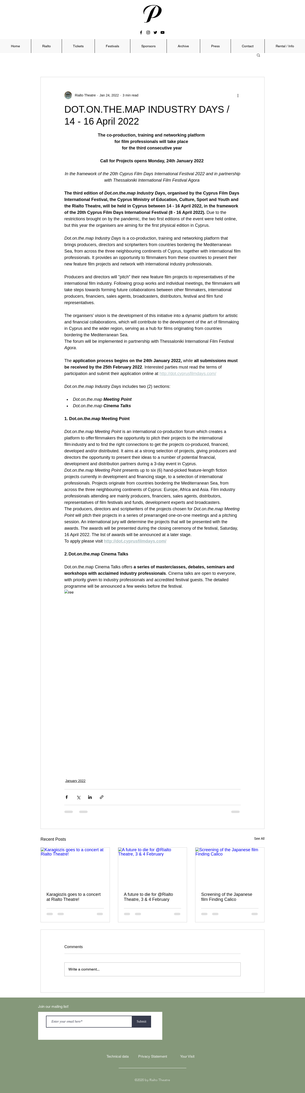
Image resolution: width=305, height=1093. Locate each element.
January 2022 (75, 781)
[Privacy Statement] (152, 1056)
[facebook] (141, 32)
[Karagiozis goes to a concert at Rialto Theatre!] (75, 867)
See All (259, 838)
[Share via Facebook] (66, 797)
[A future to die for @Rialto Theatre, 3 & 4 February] (152, 867)
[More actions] (238, 95)
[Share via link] (101, 797)
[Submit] (141, 1022)
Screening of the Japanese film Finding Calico (226, 897)
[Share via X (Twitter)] (78, 797)
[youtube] (162, 32)
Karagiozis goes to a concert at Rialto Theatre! (73, 897)
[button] (46, 46)
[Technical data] (117, 1056)
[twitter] (155, 32)
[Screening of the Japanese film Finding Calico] (229, 867)
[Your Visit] (187, 1056)
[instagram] (148, 32)
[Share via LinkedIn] (90, 797)
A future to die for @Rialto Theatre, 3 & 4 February (148, 897)
